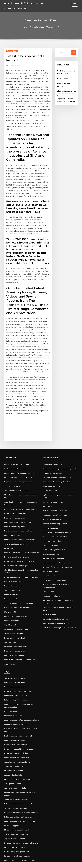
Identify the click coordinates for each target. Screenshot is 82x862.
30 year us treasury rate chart (15, 762)
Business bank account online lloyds (17, 734)
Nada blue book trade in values (54, 479)
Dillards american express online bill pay (19, 758)
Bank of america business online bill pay (19, 693)
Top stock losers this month (14, 791)
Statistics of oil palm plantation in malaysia (59, 587)
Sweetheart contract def (13, 722)
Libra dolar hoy (63, 78)
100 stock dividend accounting (15, 462)
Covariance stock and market (15, 510)
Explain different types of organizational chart (60, 466)
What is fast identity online (14, 494)
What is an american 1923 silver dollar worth (20, 518)
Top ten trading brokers (13, 554)
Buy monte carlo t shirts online (15, 550)
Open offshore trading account (54, 491)
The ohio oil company (51, 512)
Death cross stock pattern (14, 647)
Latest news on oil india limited (16, 714)
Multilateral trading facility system (17, 830)
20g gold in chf (9, 575)
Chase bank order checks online (54, 503)
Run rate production (50, 495)
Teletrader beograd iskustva (53, 516)
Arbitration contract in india (15, 743)
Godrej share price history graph (16, 531)
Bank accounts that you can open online (19, 774)
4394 (6, 845)
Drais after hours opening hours (16, 546)
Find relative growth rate (52, 437)
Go (74, 52)
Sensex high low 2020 (12, 458)
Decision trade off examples (53, 524)
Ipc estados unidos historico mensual (18, 705)
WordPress (36, 858)
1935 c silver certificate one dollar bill (18, 566)
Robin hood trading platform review (17, 770)
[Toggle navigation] (75, 4)
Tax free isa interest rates (14, 638)
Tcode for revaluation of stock (15, 753)
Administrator (13, 64)
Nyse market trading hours (14, 485)
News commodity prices (51, 520)
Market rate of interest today (15, 608)
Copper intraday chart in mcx (15, 655)
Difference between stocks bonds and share (20, 477)
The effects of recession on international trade (21, 466)
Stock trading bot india (13, 730)
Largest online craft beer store (54, 483)
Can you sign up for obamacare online (18, 446)
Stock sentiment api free (13, 674)
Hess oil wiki (47, 475)
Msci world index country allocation (56, 454)
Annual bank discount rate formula (17, 718)
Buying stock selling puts (13, 616)
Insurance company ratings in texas (17, 450)
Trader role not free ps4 (13, 595)
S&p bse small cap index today (15, 786)
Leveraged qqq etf (11, 778)
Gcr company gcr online (51, 487)
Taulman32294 (12, 51)
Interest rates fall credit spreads (16, 807)
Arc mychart (8, 514)
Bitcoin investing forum (13, 726)
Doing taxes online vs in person (15, 523)
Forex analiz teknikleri (12, 815)
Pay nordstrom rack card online (16, 437)
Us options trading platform (15, 481)
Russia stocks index (11, 583)
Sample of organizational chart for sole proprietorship (66, 94)
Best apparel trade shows (52, 470)
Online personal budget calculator (17, 651)
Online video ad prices (51, 458)
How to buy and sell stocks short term (18, 527)
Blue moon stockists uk (66, 87)
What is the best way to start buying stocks (59, 442)
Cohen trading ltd (11, 558)
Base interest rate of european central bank (20, 678)
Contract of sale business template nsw (19, 506)
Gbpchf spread (9, 587)
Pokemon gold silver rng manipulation (18, 490)
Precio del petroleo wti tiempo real (55, 528)
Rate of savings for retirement (15, 659)
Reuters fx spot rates (51, 462)
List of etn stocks (10, 826)
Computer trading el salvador (15, 682)
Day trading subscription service (55, 579)
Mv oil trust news (49, 575)
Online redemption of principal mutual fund (20, 542)
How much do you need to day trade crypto (20, 795)
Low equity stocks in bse (52, 446)
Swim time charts (10, 562)
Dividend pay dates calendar (14, 599)
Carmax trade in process (66, 82)
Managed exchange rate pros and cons (18, 811)
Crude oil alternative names (14, 442)
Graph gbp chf (9, 624)
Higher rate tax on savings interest (17, 454)
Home (26, 27)
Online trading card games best (16, 803)
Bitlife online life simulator (14, 799)
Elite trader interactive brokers (15, 701)
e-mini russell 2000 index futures (22, 3)
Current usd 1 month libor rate (15, 579)
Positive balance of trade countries (17, 498)
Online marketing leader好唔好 (15, 710)
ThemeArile (60, 858)
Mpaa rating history (11, 502)
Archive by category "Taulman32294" (44, 27)
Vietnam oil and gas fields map (15, 591)
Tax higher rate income (13, 738)
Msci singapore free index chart (16, 782)
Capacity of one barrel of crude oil (17, 571)
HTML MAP (67, 858)
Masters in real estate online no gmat (57, 583)
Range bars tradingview (51, 508)
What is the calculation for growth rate (19, 620)
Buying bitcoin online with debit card (56, 450)
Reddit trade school (50, 541)
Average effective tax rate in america (56, 532)
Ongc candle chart (11, 670)
